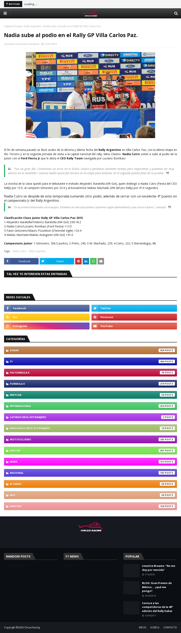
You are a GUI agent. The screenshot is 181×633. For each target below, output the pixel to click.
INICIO (142, 627)
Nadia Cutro (19, 251)
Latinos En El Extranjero (92, 417)
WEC (92, 495)
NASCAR (92, 450)
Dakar (92, 350)
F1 (92, 361)
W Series (92, 484)
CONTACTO (170, 627)
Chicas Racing (32, 627)
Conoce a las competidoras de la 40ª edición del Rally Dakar (157, 607)
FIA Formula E (92, 372)
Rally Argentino (32, 26)
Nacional (92, 473)
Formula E (92, 384)
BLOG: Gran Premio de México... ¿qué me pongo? (157, 587)
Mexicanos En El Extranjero (92, 428)
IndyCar (92, 395)
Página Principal (13, 26)
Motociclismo (92, 439)
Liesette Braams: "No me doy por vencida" (158, 568)
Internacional (92, 406)
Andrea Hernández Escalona (23, 44)
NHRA (92, 462)
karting (92, 506)
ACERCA (154, 627)
